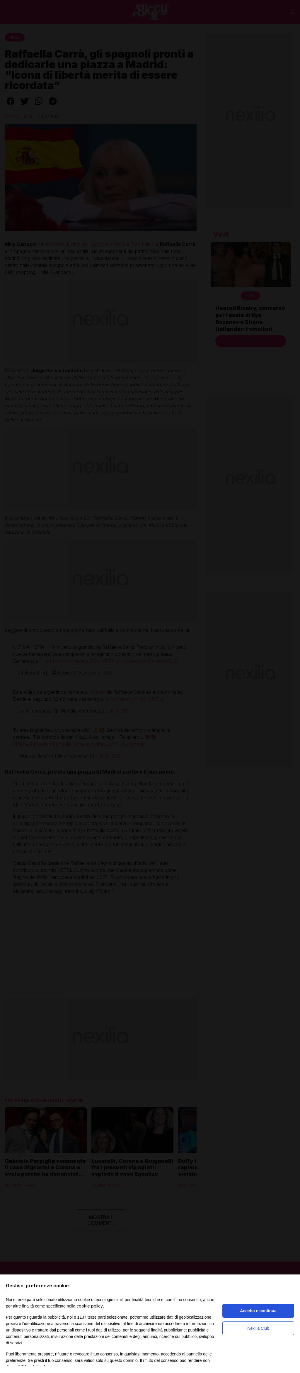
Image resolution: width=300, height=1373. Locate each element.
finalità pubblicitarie (168, 1330)
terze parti (97, 1317)
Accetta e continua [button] (258, 1310)
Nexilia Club (258, 1328)
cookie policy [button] (89, 1305)
